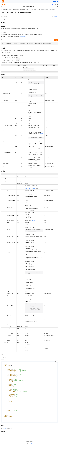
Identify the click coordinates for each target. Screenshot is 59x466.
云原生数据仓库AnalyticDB (7, 9)
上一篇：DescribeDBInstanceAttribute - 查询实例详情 (10, 440)
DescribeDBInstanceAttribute (30, 188)
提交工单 (34, 310)
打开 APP (55, 1)
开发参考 (27, 9)
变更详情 (8, 436)
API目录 (35, 9)
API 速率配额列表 (23, 36)
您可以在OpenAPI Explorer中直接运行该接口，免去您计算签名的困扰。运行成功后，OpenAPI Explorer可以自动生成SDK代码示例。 (27, 43)
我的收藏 (55, 16)
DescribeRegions (38, 82)
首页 (1, 9)
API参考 (31, 9)
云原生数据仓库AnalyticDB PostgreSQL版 (19, 9)
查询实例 (39, 9)
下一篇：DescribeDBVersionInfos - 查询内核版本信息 (48, 440)
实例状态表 (33, 220)
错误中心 (4, 430)
